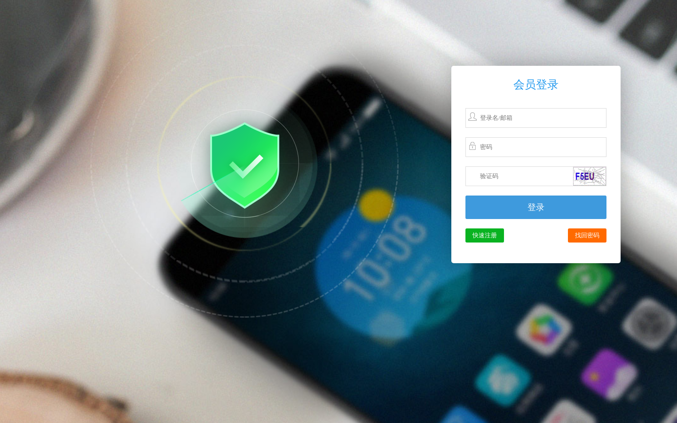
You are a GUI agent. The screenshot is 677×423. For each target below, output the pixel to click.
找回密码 (587, 235)
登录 (535, 207)
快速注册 (484, 235)
